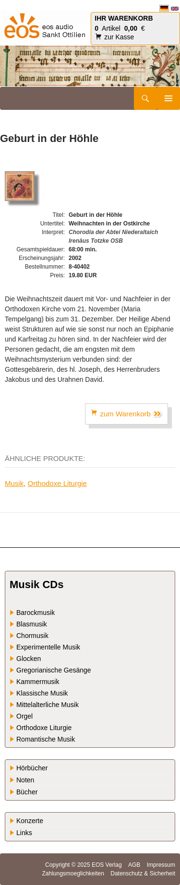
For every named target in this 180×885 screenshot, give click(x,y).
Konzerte (29, 821)
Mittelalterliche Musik (47, 704)
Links (24, 833)
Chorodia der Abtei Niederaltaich (113, 232)
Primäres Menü (168, 98)
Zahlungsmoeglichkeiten (73, 873)
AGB (134, 864)
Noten (25, 780)
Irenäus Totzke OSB (96, 240)
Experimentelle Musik (48, 647)
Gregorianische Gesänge (53, 670)
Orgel (24, 716)
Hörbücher (32, 768)
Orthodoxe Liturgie (57, 483)
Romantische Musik (45, 739)
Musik (14, 483)
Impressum (161, 864)
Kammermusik (37, 681)
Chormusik (32, 635)
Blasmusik (31, 624)
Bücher (26, 792)
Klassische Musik (42, 693)
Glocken (28, 658)
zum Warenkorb (126, 414)
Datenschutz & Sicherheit (142, 873)
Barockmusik (35, 612)
